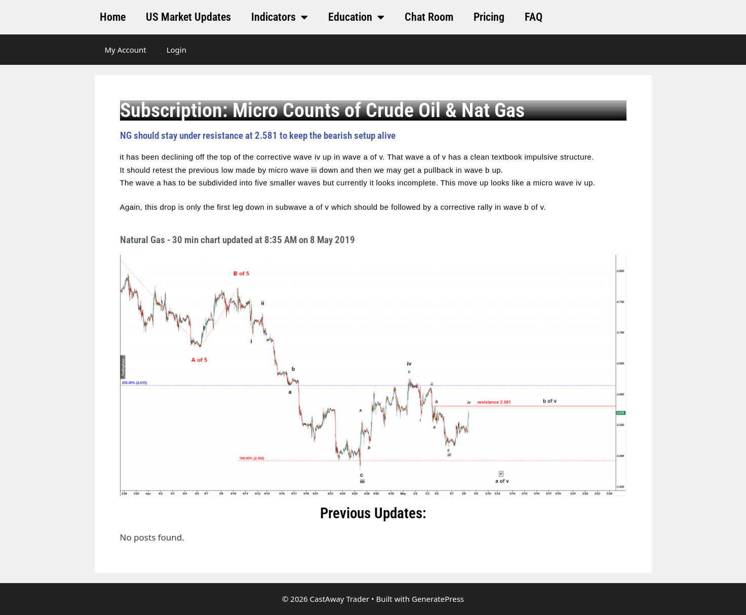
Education (356, 17)
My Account (125, 50)
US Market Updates (188, 17)
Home (113, 17)
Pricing (489, 17)
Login (176, 50)
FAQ (533, 17)
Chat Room (429, 17)
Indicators (279, 17)
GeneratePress (438, 599)
